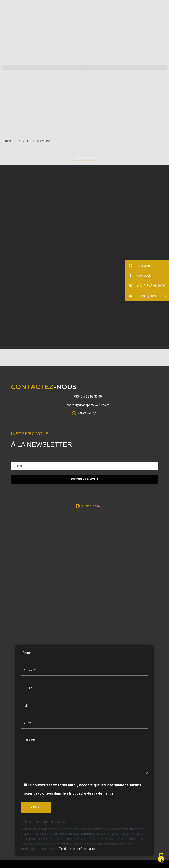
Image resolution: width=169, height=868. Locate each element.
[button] (84, 67)
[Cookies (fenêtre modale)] (161, 858)
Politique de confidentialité (77, 849)
